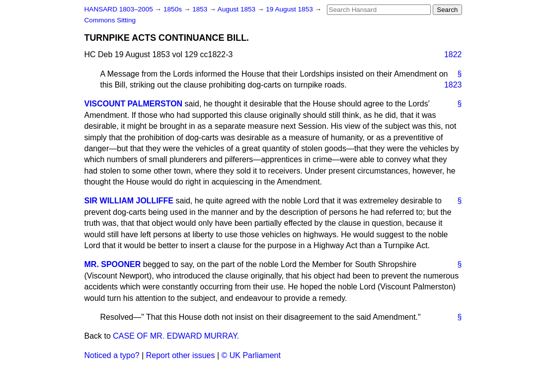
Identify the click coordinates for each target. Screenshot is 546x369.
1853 (200, 9)
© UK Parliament (251, 355)
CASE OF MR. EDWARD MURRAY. (176, 336)
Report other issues (180, 355)
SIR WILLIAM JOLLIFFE (129, 200)
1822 (453, 54)
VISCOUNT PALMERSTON (133, 103)
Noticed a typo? (112, 355)
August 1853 (237, 9)
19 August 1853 (290, 9)
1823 (453, 85)
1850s (173, 9)
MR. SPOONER (112, 264)
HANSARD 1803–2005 (118, 9)
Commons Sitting (110, 20)
